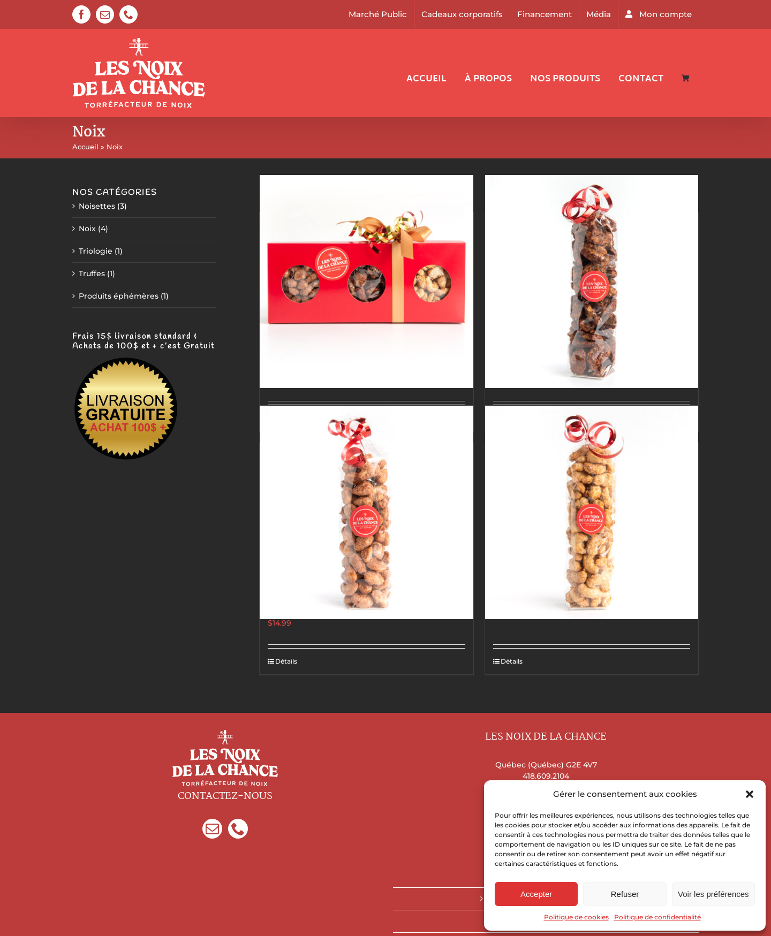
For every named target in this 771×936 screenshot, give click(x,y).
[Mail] (212, 829)
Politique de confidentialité (657, 917)
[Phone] (238, 829)
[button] (749, 794)
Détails (286, 661)
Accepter (536, 894)
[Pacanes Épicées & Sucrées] (591, 281)
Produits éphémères (118, 296)
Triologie (95, 251)
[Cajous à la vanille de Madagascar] (591, 512)
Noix (87, 228)
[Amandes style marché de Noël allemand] (366, 512)
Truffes (92, 273)
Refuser (625, 894)
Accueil (85, 146)
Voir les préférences (713, 894)
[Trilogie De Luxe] (366, 281)
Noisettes (97, 206)
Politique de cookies (576, 917)
